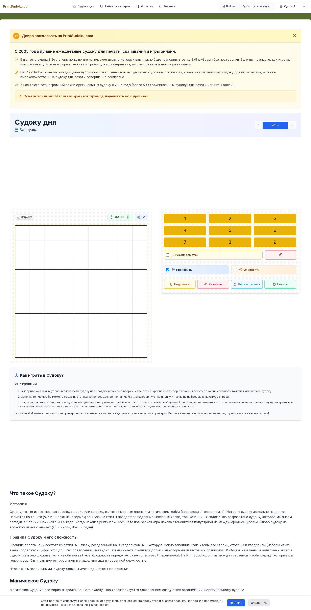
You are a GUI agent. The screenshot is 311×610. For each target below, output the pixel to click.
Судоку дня (83, 6)
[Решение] (213, 284)
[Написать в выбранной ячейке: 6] (275, 230)
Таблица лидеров (115, 6)
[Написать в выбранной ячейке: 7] (185, 242)
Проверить (182, 269)
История (144, 6)
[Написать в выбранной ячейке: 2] (230, 218)
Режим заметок (185, 255)
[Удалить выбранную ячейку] (280, 255)
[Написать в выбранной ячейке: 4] (185, 230)
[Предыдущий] (258, 125)
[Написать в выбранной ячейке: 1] (185, 218)
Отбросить (249, 269)
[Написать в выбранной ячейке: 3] (275, 218)
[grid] (81, 291)
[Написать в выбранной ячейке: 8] (230, 242)
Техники (167, 6)
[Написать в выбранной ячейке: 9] (275, 242)
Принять (236, 602)
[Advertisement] (155, 172)
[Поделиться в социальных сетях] (141, 217)
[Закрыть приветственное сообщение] (294, 36)
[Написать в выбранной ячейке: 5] (230, 230)
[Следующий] (292, 125)
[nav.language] (292, 6)
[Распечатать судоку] (280, 284)
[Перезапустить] (247, 284)
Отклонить (259, 602)
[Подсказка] (180, 284)
